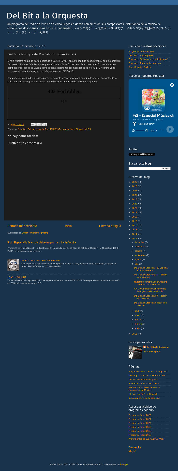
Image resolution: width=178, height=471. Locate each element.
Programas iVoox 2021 (140, 419)
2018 (135, 217)
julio (137, 264)
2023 (135, 195)
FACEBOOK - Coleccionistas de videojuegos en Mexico (144, 388)
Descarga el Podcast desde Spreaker (147, 375)
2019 (135, 212)
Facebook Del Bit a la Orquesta (144, 383)
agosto (138, 259)
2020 (135, 208)
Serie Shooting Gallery (140, 67)
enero (138, 328)
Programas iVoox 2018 (140, 431)
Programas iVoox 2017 (140, 435)
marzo (138, 319)
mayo (138, 315)
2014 (135, 234)
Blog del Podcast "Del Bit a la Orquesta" (148, 371)
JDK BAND (55, 129)
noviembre (140, 246)
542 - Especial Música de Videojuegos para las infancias (42, 242)
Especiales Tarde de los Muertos (145, 63)
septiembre (140, 255)
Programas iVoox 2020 (140, 423)
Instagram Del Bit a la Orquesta (144, 398)
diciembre (140, 242)
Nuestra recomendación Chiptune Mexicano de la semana (150, 283)
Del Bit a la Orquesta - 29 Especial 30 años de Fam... (151, 269)
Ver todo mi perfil (151, 351)
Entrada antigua (110, 226)
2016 (135, 225)
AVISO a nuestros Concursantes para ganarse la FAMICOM (150, 290)
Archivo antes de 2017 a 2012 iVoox (146, 439)
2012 (135, 334)
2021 (135, 203)
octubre (139, 251)
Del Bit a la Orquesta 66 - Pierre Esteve (40, 260)
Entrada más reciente (22, 226)
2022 (135, 199)
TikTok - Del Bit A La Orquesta (143, 394)
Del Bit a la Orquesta (47, 15)
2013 (135, 238)
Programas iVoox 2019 (140, 427)
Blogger (124, 464)
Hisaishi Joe (42, 129)
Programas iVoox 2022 (140, 415)
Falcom (31, 129)
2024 (135, 190)
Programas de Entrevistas (141, 51)
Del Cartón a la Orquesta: (141, 55)
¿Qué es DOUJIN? (16, 277)
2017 (135, 221)
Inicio (68, 226)
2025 (135, 186)
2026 (135, 182)
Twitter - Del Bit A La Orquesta (143, 379)
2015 (135, 229)
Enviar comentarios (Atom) (35, 233)
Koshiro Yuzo (68, 129)
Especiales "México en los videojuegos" (148, 59)
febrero (138, 324)
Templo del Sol (83, 129)
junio (137, 311)
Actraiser (22, 129)
